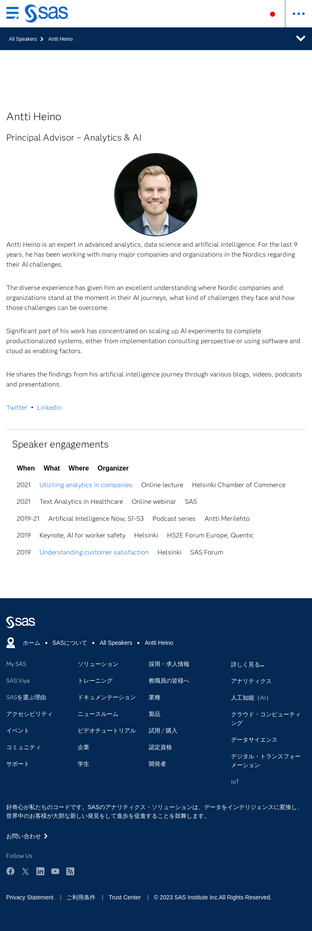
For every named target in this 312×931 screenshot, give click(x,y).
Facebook (10, 871)
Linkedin (49, 407)
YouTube (55, 871)
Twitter (16, 407)
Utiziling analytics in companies (86, 485)
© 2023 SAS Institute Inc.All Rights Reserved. (212, 897)
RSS (70, 871)
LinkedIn (40, 871)
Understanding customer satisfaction (94, 552)
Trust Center (125, 897)
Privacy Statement (30, 897)
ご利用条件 (81, 897)
